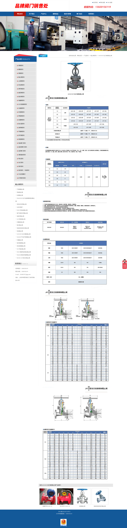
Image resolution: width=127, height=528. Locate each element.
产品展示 (86, 55)
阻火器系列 (21, 123)
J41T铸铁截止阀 (21, 219)
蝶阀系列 (20, 69)
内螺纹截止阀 (20, 222)
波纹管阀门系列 (22, 147)
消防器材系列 (22, 154)
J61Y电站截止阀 (21, 249)
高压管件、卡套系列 (23, 170)
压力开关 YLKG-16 (65, 506)
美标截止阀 (20, 192)
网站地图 (102, 2)
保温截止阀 (20, 231)
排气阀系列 (21, 135)
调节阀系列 (21, 89)
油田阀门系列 (22, 151)
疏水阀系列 (21, 96)
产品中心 (43, 14)
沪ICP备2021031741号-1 (64, 511)
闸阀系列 (20, 73)
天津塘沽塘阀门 (43, 6)
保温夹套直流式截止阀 (23, 228)
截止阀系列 (21, 77)
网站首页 (20, 14)
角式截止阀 (20, 225)
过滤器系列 (21, 108)
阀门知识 (79, 14)
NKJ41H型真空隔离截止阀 (24, 255)
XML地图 (109, 2)
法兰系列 (20, 162)
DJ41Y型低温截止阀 (22, 210)
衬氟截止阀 (20, 240)
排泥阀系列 (21, 139)
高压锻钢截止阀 (21, 246)
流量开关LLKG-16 (47, 506)
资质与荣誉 (67, 14)
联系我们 (95, 2)
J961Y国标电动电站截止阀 (24, 252)
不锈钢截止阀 (20, 189)
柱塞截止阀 (20, 195)
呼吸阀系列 (21, 116)
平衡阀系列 (21, 131)
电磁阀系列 (21, 100)
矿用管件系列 (22, 178)
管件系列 (20, 166)
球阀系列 (20, 65)
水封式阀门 (20, 207)
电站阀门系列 (22, 143)
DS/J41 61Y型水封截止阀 (23, 258)
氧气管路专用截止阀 (22, 213)
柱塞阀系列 (21, 120)
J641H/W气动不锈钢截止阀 (24, 237)
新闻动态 (55, 14)
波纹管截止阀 (20, 216)
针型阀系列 (21, 112)
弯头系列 (20, 158)
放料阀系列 (21, 127)
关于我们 (32, 14)
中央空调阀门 (22, 174)
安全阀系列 (21, 85)
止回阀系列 (21, 81)
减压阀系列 (21, 92)
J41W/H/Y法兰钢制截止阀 (23, 234)
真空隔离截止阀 (21, 243)
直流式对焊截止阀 (21, 204)
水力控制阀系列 (22, 104)
